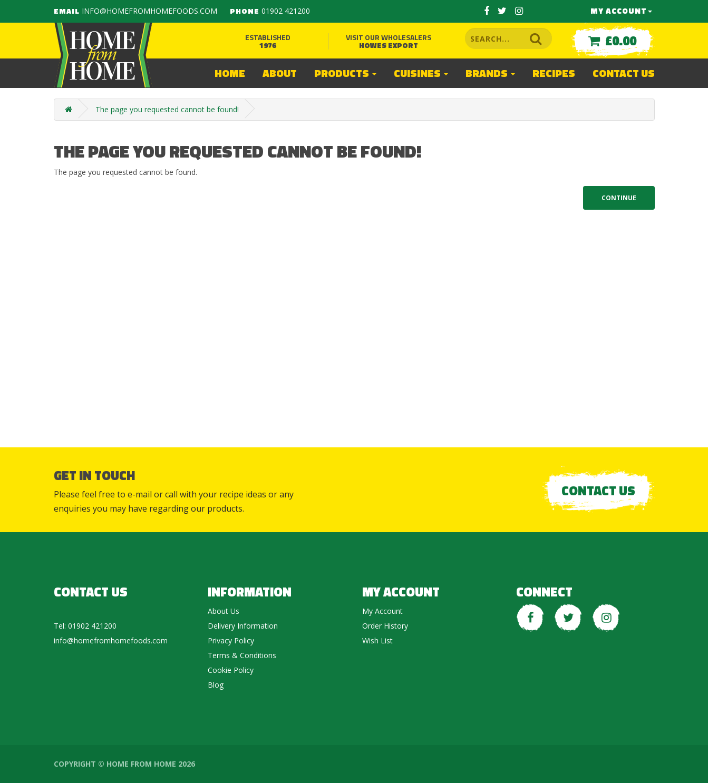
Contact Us (624, 73)
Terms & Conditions (242, 655)
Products (345, 73)
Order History (385, 626)
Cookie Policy (231, 670)
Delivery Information (243, 626)
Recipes (553, 73)
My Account (621, 11)
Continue (619, 197)
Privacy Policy (231, 640)
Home (230, 73)
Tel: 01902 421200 (85, 626)
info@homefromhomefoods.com (149, 11)
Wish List (377, 640)
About (280, 73)
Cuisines (421, 73)
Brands (490, 73)
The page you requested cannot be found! (167, 109)
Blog (216, 685)
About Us (223, 611)
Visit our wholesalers (388, 41)
